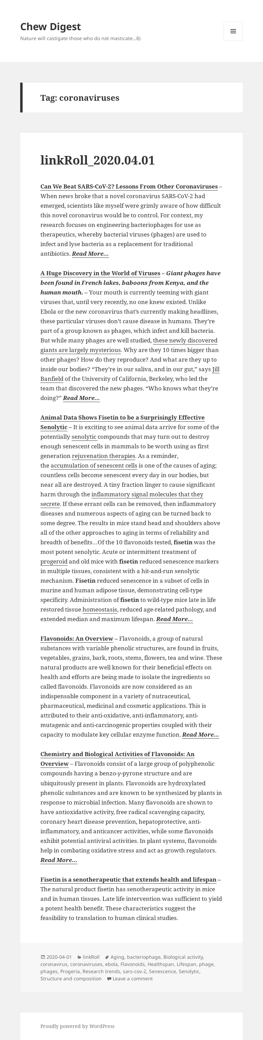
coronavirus (53, 964)
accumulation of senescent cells (94, 465)
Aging (117, 957)
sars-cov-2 (134, 971)
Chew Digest (50, 26)
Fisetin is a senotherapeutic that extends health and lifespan (128, 879)
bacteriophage (144, 957)
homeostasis (100, 609)
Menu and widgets (233, 40)
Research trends (101, 971)
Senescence (162, 971)
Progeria (70, 971)
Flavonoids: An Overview (76, 638)
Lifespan (186, 964)
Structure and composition (71, 978)
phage (206, 964)
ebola (111, 964)
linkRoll (91, 957)
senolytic (85, 436)
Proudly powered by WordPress (77, 1026)
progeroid (53, 561)
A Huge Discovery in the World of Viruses (100, 273)
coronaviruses (86, 964)
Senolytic (189, 971)
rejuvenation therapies (103, 456)
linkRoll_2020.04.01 (97, 160)
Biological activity (183, 957)
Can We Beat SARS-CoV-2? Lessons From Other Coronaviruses (129, 186)
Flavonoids (133, 964)
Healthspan (161, 964)
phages (49, 971)
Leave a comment (133, 978)
